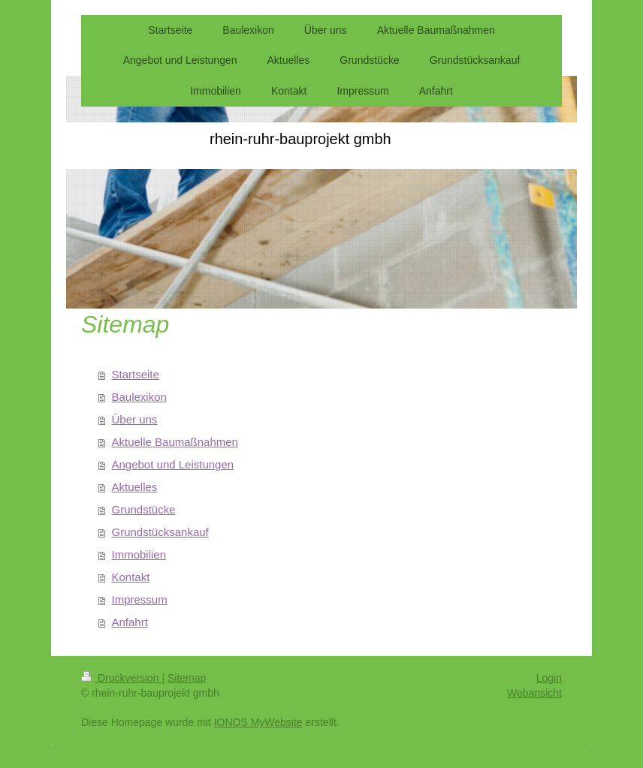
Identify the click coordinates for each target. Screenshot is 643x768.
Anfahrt (130, 622)
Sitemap (187, 678)
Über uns (135, 419)
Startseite (135, 374)
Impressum (140, 599)
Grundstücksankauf (160, 532)
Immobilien (139, 554)
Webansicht (534, 693)
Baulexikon (139, 396)
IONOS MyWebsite (258, 722)
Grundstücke (144, 509)
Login (549, 678)
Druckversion (121, 678)
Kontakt (131, 577)
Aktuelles (135, 486)
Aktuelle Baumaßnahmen (175, 441)
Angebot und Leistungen (173, 464)
